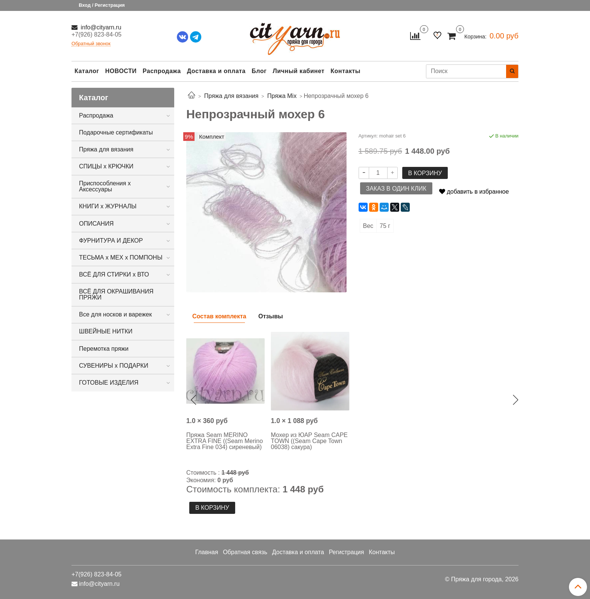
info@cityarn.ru (100, 27)
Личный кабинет (299, 71)
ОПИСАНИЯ (96, 223)
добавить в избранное (474, 191)
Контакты (345, 71)
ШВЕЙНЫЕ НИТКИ (105, 331)
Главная (206, 552)
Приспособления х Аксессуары (105, 186)
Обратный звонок (91, 43)
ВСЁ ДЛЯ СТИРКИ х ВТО (114, 274)
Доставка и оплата (216, 71)
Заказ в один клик (396, 188)
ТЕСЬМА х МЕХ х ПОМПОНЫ (121, 257)
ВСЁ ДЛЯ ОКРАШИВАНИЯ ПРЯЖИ (116, 294)
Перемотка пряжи (103, 348)
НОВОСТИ (121, 71)
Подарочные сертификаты (116, 132)
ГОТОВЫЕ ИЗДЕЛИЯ (108, 382)
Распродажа (162, 71)
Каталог (87, 71)
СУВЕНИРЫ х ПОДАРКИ (113, 365)
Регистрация (346, 552)
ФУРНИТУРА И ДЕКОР (111, 240)
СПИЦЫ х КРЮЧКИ (106, 166)
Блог (259, 71)
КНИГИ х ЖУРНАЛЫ (108, 206)
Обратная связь (245, 552)
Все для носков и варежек (115, 314)
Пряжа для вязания (106, 149)
